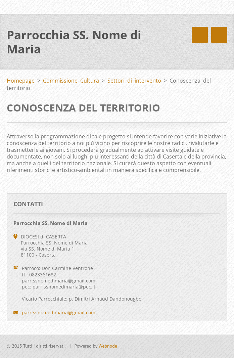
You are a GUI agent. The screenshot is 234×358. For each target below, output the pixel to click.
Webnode (107, 346)
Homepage (21, 80)
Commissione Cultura (71, 80)
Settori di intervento (134, 80)
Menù (219, 35)
